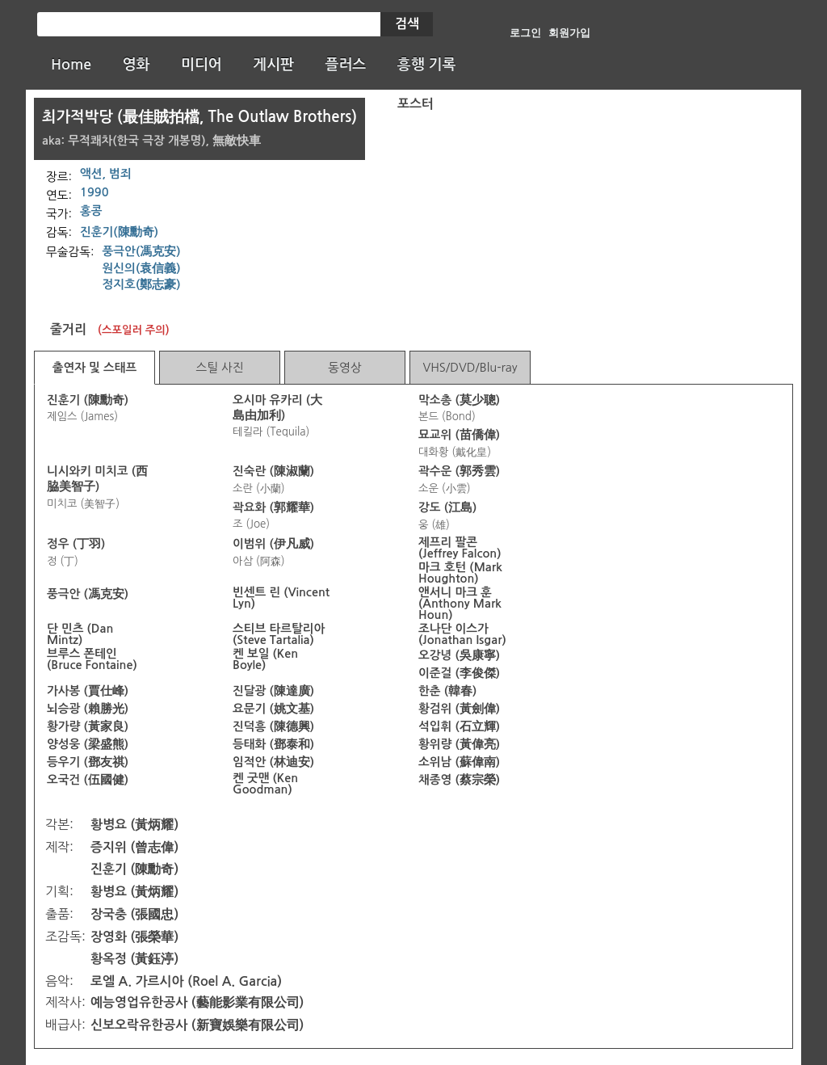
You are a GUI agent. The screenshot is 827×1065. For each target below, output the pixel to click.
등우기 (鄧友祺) (87, 762)
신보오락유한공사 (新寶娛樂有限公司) (197, 1025)
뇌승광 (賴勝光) (87, 708)
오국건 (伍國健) (87, 779)
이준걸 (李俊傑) (459, 673)
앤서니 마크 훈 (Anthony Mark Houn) (460, 604)
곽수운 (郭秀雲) (459, 471)
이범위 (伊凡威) (273, 543)
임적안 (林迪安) (273, 762)
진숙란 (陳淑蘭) (273, 471)
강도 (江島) (447, 507)
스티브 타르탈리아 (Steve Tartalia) (279, 634)
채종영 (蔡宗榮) (459, 779)
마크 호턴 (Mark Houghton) (460, 573)
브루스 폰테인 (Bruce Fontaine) (92, 659)
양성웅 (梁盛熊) (87, 744)
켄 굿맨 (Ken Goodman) (265, 783)
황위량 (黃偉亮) (459, 744)
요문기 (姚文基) (273, 708)
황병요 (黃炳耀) (134, 825)
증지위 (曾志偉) (134, 847)
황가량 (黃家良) (87, 726)
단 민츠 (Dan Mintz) (80, 634)
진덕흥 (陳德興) (273, 726)
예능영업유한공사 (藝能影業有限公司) (197, 1002)
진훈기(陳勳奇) (119, 232)
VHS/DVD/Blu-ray (469, 367)
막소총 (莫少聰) (459, 400)
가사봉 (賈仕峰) (87, 691)
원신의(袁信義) (142, 268)
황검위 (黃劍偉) (459, 708)
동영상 (344, 367)
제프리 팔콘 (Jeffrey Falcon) (460, 548)
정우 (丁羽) (76, 543)
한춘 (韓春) (447, 691)
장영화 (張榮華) (134, 937)
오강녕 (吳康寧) (459, 655)
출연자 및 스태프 (94, 367)
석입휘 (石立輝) (459, 726)
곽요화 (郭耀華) (273, 507)
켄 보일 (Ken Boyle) (265, 659)
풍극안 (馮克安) (87, 594)
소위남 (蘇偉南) (459, 762)
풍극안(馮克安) (142, 251)
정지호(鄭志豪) (142, 284)
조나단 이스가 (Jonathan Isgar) (462, 634)
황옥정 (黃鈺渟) (134, 959)
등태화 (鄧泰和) (273, 744)
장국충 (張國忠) (134, 914)
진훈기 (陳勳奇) (87, 400)
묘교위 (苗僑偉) (459, 434)
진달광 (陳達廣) (273, 691)
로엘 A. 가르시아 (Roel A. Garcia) (186, 981)
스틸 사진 (219, 367)
